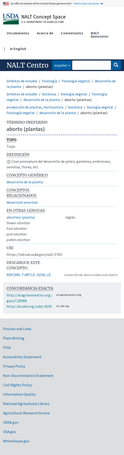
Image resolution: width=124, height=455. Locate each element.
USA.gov (9, 431)
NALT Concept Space (43, 16)
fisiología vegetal (76, 81)
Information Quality (19, 394)
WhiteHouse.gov (16, 441)
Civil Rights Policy (17, 385)
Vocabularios (18, 33)
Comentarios (72, 33)
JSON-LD (43, 274)
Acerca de (45, 33)
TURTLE (28, 274)
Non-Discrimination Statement (28, 375)
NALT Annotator (100, 35)
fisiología (49, 81)
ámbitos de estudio (22, 81)
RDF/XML (14, 274)
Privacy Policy (14, 366)
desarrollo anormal (22, 202)
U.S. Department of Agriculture (42, 22)
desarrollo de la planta (41, 99)
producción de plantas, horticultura (35, 107)
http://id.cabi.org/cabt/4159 (29, 306)
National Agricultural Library (26, 403)
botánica (49, 94)
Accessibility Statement (22, 356)
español (59, 65)
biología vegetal (74, 94)
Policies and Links (17, 328)
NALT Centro (28, 65)
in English (18, 48)
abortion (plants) (21, 217)
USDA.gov (10, 422)
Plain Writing (13, 338)
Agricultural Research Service (26, 413)
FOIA (7, 347)
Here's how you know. (87, 3)
